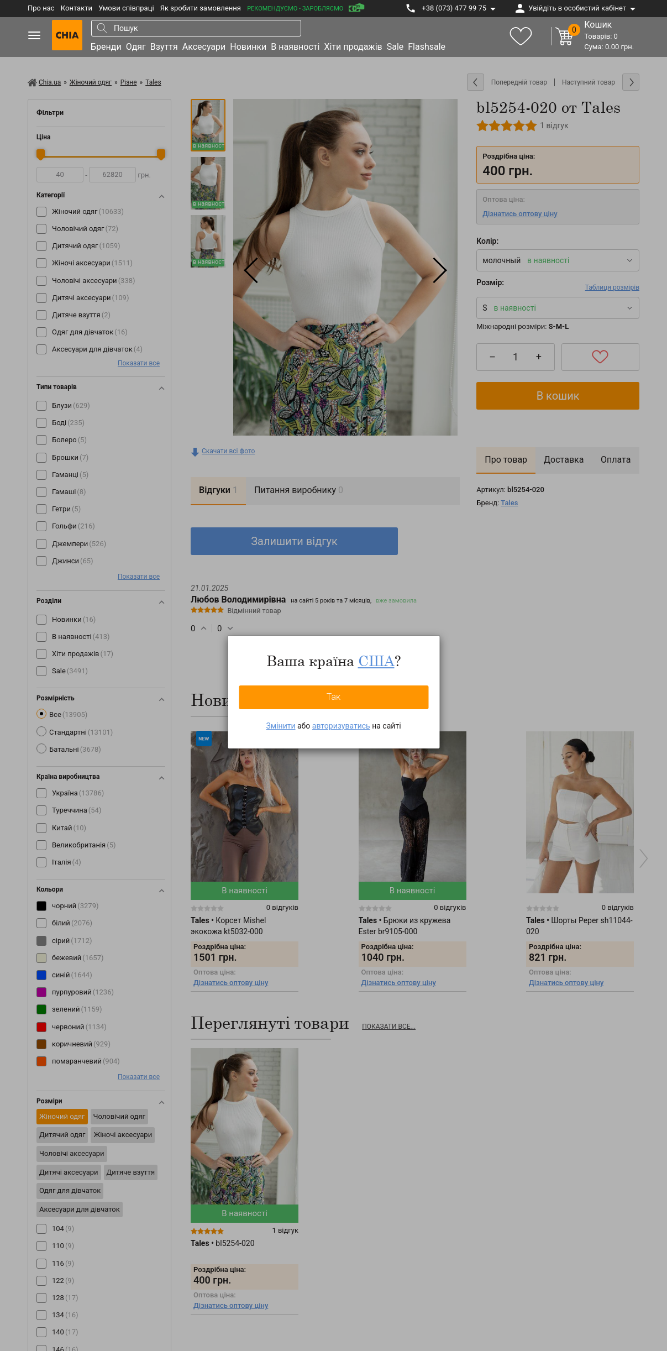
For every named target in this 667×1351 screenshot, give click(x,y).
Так (334, 697)
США (376, 660)
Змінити (280, 725)
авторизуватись (341, 725)
